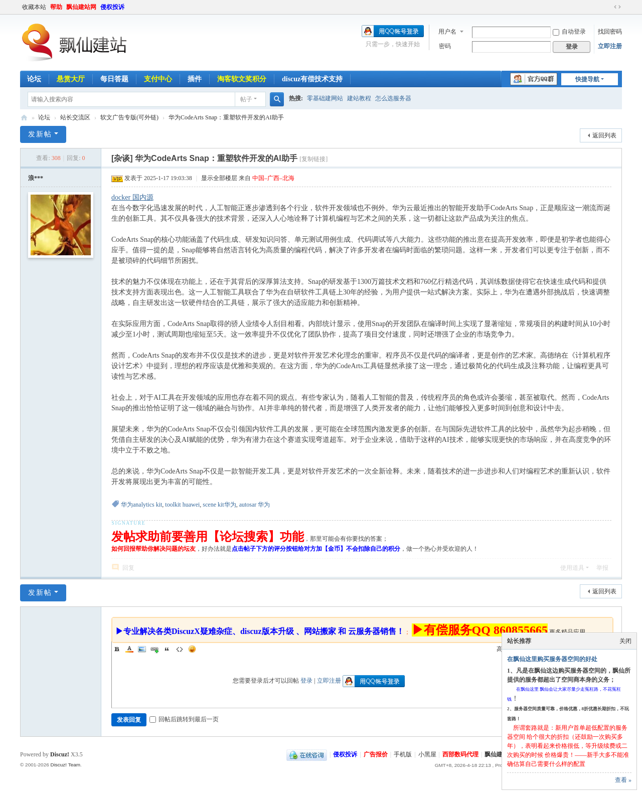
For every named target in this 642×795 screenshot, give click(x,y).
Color (129, 649)
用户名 (447, 31)
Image (142, 649)
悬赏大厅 (71, 79)
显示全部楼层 (219, 178)
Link (154, 649)
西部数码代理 (460, 754)
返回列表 (604, 135)
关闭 (625, 641)
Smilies (192, 649)
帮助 (56, 7)
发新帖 (40, 134)
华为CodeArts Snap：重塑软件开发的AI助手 (226, 117)
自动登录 (569, 31)
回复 (128, 567)
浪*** (35, 178)
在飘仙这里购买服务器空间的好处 (552, 659)
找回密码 (610, 31)
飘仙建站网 (81, 7)
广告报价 (376, 754)
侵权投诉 (112, 7)
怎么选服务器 (393, 98)
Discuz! (59, 754)
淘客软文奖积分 (241, 79)
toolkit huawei (182, 504)
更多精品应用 (567, 631)
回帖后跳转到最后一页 (184, 719)
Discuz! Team (65, 764)
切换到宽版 (617, 7)
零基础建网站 (325, 98)
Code (180, 649)
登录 (306, 680)
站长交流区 (75, 117)
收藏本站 (34, 7)
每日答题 (114, 79)
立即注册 (610, 46)
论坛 (34, 79)
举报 (602, 567)
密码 (445, 46)
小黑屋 (427, 754)
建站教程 (359, 98)
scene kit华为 (219, 504)
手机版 (403, 754)
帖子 (246, 99)
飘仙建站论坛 (24, 117)
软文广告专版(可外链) (129, 117)
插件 (195, 79)
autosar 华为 (254, 504)
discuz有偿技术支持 (312, 79)
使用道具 (572, 567)
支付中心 (158, 79)
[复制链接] (313, 159)
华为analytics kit (141, 504)
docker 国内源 (132, 197)
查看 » (623, 779)
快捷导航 (587, 79)
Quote (167, 649)
